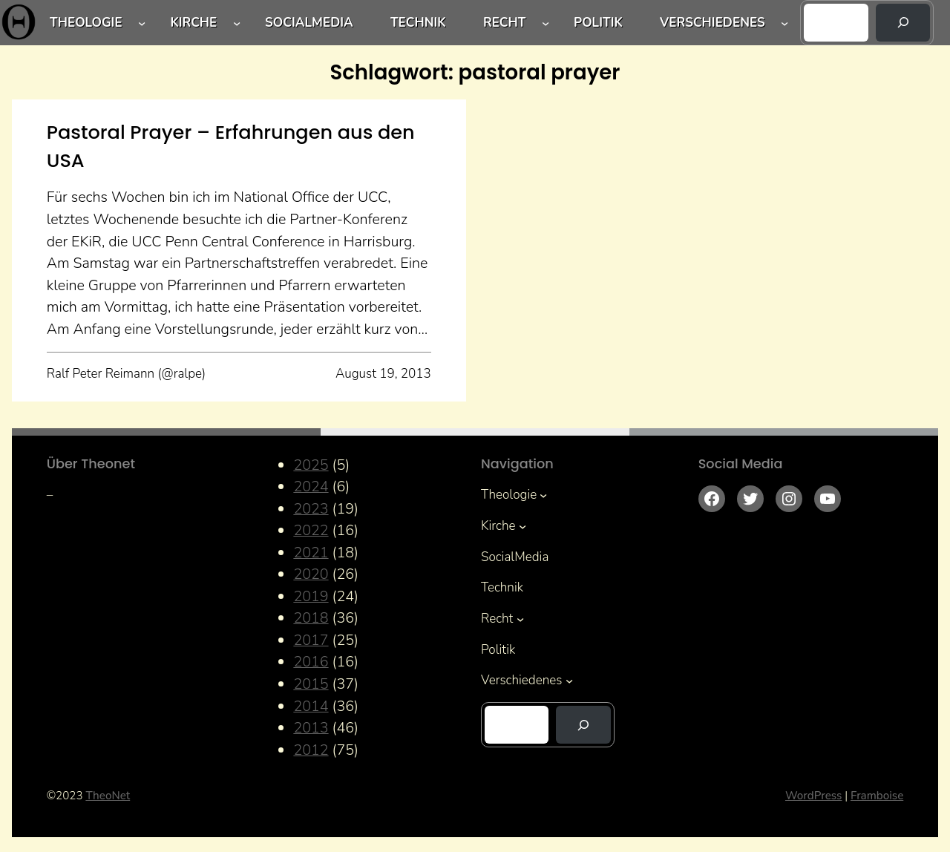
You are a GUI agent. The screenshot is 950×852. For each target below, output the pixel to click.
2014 (310, 706)
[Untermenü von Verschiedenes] (784, 22)
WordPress (813, 795)
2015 (310, 684)
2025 (310, 465)
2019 (310, 596)
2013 (310, 728)
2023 (310, 509)
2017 (310, 640)
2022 (310, 530)
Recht (504, 22)
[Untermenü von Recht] (545, 22)
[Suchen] (903, 23)
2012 (310, 750)
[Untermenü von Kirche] (236, 22)
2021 (310, 553)
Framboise (877, 795)
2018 (310, 618)
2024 (310, 486)
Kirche (193, 22)
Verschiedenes (712, 22)
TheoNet (107, 795)
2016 (310, 662)
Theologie (86, 22)
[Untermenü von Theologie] (141, 22)
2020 (310, 574)
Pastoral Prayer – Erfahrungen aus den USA (231, 146)
